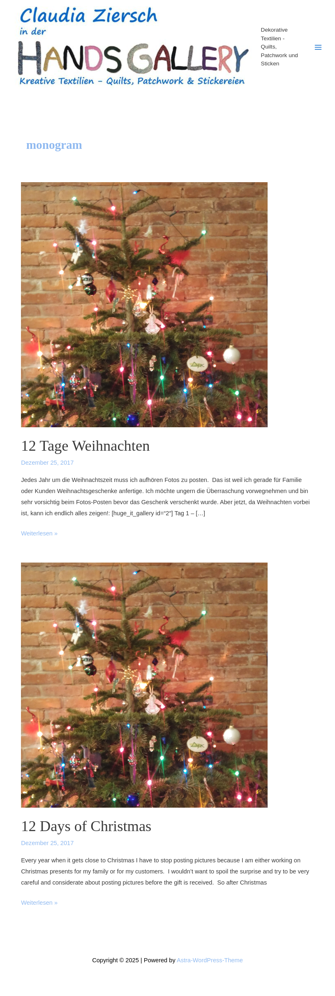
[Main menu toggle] (318, 47)
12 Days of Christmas (86, 826)
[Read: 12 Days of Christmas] (144, 684)
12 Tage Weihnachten (85, 446)
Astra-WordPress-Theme (210, 960)
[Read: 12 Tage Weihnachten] (144, 304)
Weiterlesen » (39, 533)
